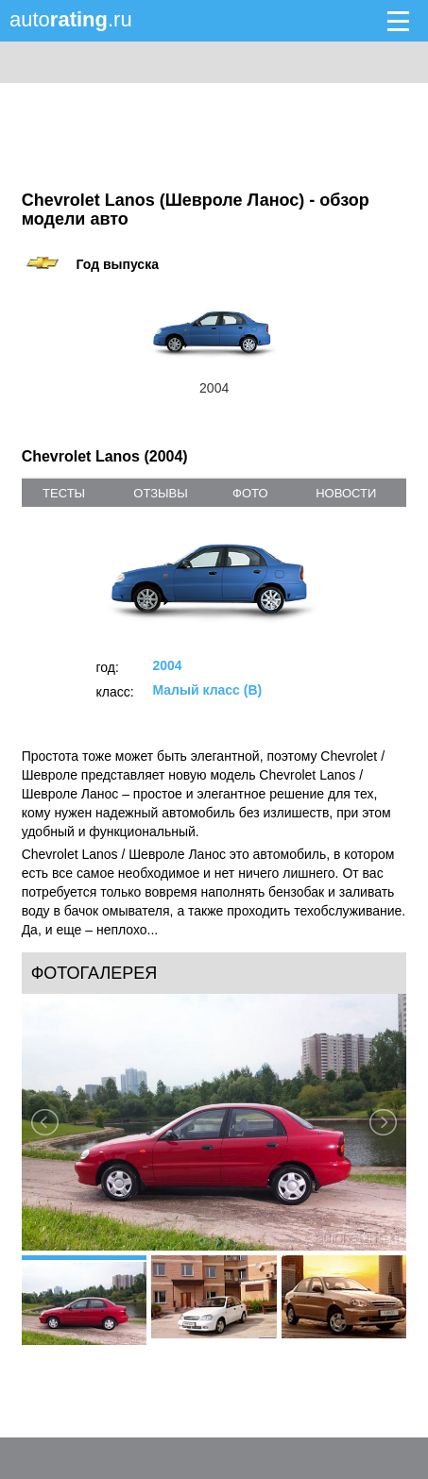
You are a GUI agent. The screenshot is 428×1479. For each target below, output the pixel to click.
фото (249, 493)
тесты (64, 493)
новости (346, 493)
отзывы (160, 493)
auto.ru (70, 19)
